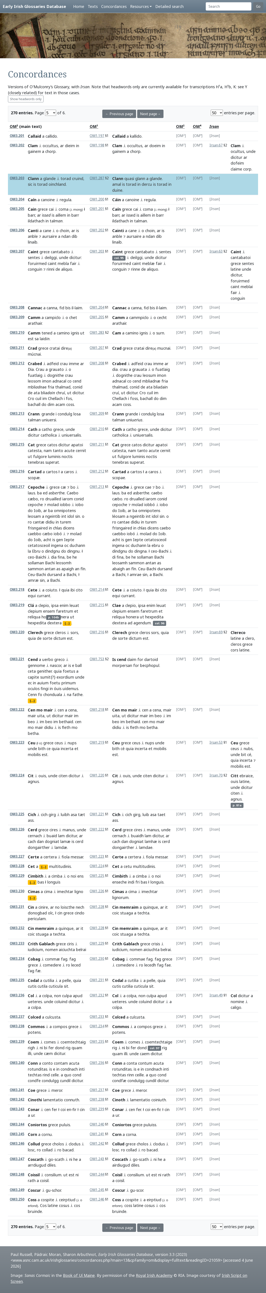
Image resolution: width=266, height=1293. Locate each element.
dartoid (151, 659)
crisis (155, 943)
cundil (65, 1080)
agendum (142, 622)
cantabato (60, 251)
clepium (35, 611)
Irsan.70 (216, 775)
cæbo (33, 498)
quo (67, 1074)
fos (69, 398)
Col (31, 995)
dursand (54, 574)
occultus (50, 145)
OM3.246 (17, 1143)
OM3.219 (17, 605)
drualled (136, 498)
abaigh (118, 568)
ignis (75, 333)
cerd (79, 841)
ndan (65, 236)
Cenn (32, 694)
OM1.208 (97, 363)
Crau (40, 369)
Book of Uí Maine (79, 1275)
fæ (38, 970)
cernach (35, 835)
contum (145, 1063)
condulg (65, 414)
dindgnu (52, 551)
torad (66, 178)
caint (52, 263)
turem (151, 522)
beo (31, 721)
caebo (156, 492)
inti (82, 1069)
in (77, 145)
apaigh (67, 568)
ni (41, 1047)
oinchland (57, 184)
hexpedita (37, 622)
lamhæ (151, 841)
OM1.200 (97, 199)
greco (59, 659)
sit (66, 986)
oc (66, 545)
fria (51, 387)
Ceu (31, 574)
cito (79, 590)
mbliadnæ (151, 381)
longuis (53, 882)
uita (40, 715)
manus (69, 829)
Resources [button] (139, 6)
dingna (140, 551)
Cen (31, 710)
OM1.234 (97, 1026)
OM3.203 (17, 178)
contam (61, 1063)
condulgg (50, 1080)
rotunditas (37, 1069)
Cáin (116, 199)
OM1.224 (97, 866)
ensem (49, 611)
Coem (33, 1042)
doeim (155, 145)
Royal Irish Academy (154, 1275)
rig (68, 1047)
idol (70, 516)
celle (55, 1074)
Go (258, 6)
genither (44, 671)
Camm (34, 317)
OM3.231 (17, 907)
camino (63, 333)
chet (73, 317)
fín (82, 568)
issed (130, 215)
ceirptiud (67, 1199)
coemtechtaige (158, 1042)
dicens (68, 528)
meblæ (148, 263)
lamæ (65, 841)
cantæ (38, 522)
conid (77, 387)
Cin (31, 907)
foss (134, 398)
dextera (54, 622)
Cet (31, 866)
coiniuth (158, 1099)
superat (137, 462)
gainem (119, 151)
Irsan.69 (216, 632)
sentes (34, 257)
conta (132, 1063)
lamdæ (61, 847)
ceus (59, 742)
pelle (66, 980)
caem (145, 1053)
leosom (34, 381)
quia (65, 590)
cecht (162, 317)
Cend (33, 659)
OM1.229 (97, 943)
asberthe (141, 492)
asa (74, 814)
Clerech (35, 632)
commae (137, 959)
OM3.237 (17, 1016)
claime (236, 169)
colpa (47, 995)
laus (31, 492)
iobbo (65, 504)
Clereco (238, 632)
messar (77, 856)
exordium (65, 677)
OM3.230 (17, 891)
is (34, 184)
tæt (81, 814)
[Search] (228, 6)
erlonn (116, 1206)
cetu (128, 866)
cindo (79, 913)
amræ (33, 580)
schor (56, 1190)
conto (47, 1063)
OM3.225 (17, 814)
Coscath (36, 1159)
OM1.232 (97, 995)
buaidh (137, 835)
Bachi (50, 562)
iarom (67, 498)
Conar (34, 1109)
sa (37, 338)
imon (46, 381)
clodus (74, 1144)
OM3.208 (17, 307)
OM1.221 (97, 814)
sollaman (36, 562)
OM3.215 (17, 444)
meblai (247, 286)
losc (31, 1149)
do (44, 404)
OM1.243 (97, 1159)
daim (131, 659)
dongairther (39, 847)
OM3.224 (17, 775)
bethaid (66, 721)
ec (30, 682)
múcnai (34, 354)
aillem (60, 215)
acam (60, 404)
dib (74, 236)
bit (243, 754)
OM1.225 (97, 875)
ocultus (237, 151)
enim (64, 605)
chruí (60, 392)
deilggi (51, 257)
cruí (115, 392)
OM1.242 (97, 1143)
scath (59, 1159)
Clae (116, 605)
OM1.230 (97, 958)
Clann (33, 178)
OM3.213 (17, 413)
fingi (45, 688)
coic (115, 913)
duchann (77, 545)
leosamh (119, 562)
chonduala (52, 694)
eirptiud (154, 1199)
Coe (31, 1090)
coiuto (51, 590)
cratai (54, 348)
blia (48, 392)
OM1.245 (97, 1190)
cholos (58, 1144)
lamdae (145, 847)
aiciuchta (67, 949)
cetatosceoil (39, 545)
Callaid (34, 136)
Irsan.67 (216, 145)
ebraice (246, 775)
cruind (77, 178)
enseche (119, 882)
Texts (93, 6)
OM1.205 (97, 317)
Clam (33, 145)
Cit (31, 775)
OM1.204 (97, 307)
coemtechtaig (73, 1042)
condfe (34, 1080)
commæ (52, 959)
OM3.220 (17, 632)
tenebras (36, 462)
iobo (79, 504)
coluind (60, 1001)
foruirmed (37, 263)
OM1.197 (97, 135)
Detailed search (169, 6)
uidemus (70, 688)
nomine (237, 1001)
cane (47, 230)
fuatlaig (35, 375)
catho (47, 429)
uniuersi (49, 419)
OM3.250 (17, 1199)
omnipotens (65, 510)
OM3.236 (17, 995)
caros (69, 471)
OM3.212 (17, 363)
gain (34, 151)
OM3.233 (17, 943)
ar (62, 145)
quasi (129, 178)
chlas (57, 528)
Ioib (37, 510)
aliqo (66, 269)
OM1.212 (97, 471)
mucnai (163, 348)
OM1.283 (97, 332)
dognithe (55, 375)
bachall (34, 404)
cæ (63, 487)
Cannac (35, 307)
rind (46, 1074)
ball (78, 665)
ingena (57, 545)
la (29, 551)
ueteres (35, 1001)
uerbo (47, 659)
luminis (54, 456)
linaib (32, 242)
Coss (32, 1199)
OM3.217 (17, 486)
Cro (31, 398)
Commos (36, 1026)
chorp (50, 151)
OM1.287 (97, 178)
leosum (149, 375)
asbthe (57, 492)
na (69, 694)
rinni (50, 269)
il (72, 307)
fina (61, 557)
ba (39, 492)
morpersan (122, 665)
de (57, 269)
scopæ (34, 477)
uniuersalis (71, 435)
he (74, 557)
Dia (31, 369)
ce (49, 748)
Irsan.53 (216, 742)
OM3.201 (17, 135)
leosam (34, 516)
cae (148, 487)
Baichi (41, 557)
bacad (68, 1149)
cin (59, 913)
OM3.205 (17, 208)
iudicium (35, 949)
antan (50, 568)
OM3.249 (17, 1190)
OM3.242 (17, 1099)
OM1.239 (97, 1109)
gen (59, 539)
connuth (71, 1099)
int (63, 516)
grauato (56, 369)
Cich (32, 814)
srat (52, 462)
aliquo (152, 269)
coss (70, 404)
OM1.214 (97, 589)
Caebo (72, 492)
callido (51, 136)
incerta (67, 748)
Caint (33, 251)
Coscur (34, 1190)
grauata (139, 369)
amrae (135, 574)
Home (78, 6)
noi (73, 876)
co (69, 381)
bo (72, 487)
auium (43, 682)
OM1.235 (97, 1041)
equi (32, 595)
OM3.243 (17, 1109)
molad (53, 504)
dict (59, 638)
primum (68, 682)
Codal (33, 980)
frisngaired (38, 528)
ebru (156, 545)
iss (46, 215)
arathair (35, 323)
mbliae (37, 387)
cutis (32, 986)
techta (143, 913)
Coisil (117, 1174)
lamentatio (140, 1099)
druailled (53, 498)
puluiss (150, 1124)
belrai (81, 949)
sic (30, 184)
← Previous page (119, 113)
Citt (234, 775)
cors (234, 650)
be (69, 557)
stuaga (126, 913)
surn (160, 333)
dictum (135, 638)
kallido (136, 136)
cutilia (48, 980)
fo (40, 694)
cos (77, 1205)
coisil (44, 1180)
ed (45, 492)
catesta (35, 450)
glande (49, 178)
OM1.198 (97, 145)
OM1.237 (97, 1090)
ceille (139, 1074)
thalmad (62, 387)
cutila (43, 986)
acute (69, 450)
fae (168, 965)
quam (77, 1047)
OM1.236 (97, 1062)
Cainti (118, 230)
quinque (150, 907)
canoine (48, 199)
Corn (32, 1134)
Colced (34, 1017)
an (77, 568)
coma (63, 209)
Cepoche (36, 487)
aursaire (49, 236)
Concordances (114, 6)
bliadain (161, 387)
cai (51, 209)
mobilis (34, 754)
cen (61, 710)
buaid (52, 835)
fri (137, 882)
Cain (32, 209)
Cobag (34, 959)
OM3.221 (17, 659)
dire (150, 348)
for (140, 659)
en (69, 1109)
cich (44, 814)
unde (251, 151)
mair (48, 710)
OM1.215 (97, 605)
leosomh (63, 562)
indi (131, 882)
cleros (60, 632)
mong (162, 209)
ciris (70, 943)
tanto (58, 450)
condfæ (119, 1080)
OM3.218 (17, 589)
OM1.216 (97, 632)
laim (78, 307)
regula (65, 199)
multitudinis (60, 866)
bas (41, 882)
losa (77, 414)
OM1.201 (97, 208)
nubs (248, 748)
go (50, 1159)
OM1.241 (97, 1134)
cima (48, 891)
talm (56, 220)
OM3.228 (17, 866)
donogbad (37, 913)
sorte (47, 638)
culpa (67, 995)
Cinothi (35, 1099)
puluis (64, 1124)
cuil (38, 398)
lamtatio (53, 1099)
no (57, 907)
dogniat (52, 841)
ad (130, 622)
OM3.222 (17, 709)
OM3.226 (17, 829)
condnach (69, 1069)
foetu (55, 682)
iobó (58, 533)
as (58, 568)
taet (161, 814)
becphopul (149, 665)
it (166, 907)
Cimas (34, 891)
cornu (47, 1134)
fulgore (40, 456)
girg (52, 814)
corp (247, 169)
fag (64, 959)
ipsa (55, 605)
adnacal (59, 381)
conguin (35, 269)
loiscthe (68, 907)
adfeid (53, 363)
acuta (74, 1063)
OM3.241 (17, 1090)
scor (139, 1190)
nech (80, 907)
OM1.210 (97, 429)
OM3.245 (17, 1134)
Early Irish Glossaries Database (34, 6)
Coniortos (37, 1124)
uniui (134, 419)
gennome (36, 665)
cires (53, 829)
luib (145, 814)
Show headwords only (26, 99)
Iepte (69, 539)
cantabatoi (241, 257)
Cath (32, 429)
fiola (66, 856)
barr (31, 215)
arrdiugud (37, 1165)
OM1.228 (97, 907)
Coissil (34, 1174)
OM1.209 (97, 413)
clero (249, 638)
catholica (49, 435)
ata (37, 392)
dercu (147, 184)
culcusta (52, 1017)
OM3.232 (17, 928)
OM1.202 (97, 230)
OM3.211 (17, 347)
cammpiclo (139, 317)
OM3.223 (17, 742)
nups (72, 742)
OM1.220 (97, 775)
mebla (63, 263)
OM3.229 (17, 875)
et (76, 611)
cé (123, 748)
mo (39, 710)
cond (76, 1074)
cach (32, 841)
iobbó (149, 504)
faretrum (64, 611)
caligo (236, 1007)
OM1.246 (97, 1199)
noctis (67, 456)
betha (33, 733)
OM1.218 (97, 709)
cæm (48, 1053)
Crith (33, 943)
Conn (33, 1063)
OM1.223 (97, 856)
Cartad (35, 471)
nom (51, 949)
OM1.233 (97, 1016)
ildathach (36, 220)
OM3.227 (17, 856)
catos (52, 444)
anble (33, 236)
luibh (65, 814)
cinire (43, 907)
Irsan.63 (216, 251)
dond (60, 1047)
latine (236, 269)
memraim (44, 928)
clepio (43, 605)
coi (63, 1109)
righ (31, 1047)
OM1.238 (97, 1099)
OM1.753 (97, 659)
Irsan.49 (216, 995)
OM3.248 (17, 1174)
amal (116, 184)
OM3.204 (17, 199)
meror (56, 1090)
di (114, 557)
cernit (81, 450)
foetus (69, 671)
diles (51, 1165)
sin (77, 516)
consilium (53, 1174)
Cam (116, 333)
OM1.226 (97, 891)
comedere (52, 965)
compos (60, 1026)
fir (74, 1109)
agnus (33, 781)
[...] (67, 623)
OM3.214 (17, 429)
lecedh (150, 965)
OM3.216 (17, 471)
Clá (31, 605)
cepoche (35, 504)
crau (64, 363)
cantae (123, 522)
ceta (32, 671)
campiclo (53, 317)
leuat (74, 605)
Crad (32, 348)
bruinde (35, 1211)
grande (48, 414)
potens (34, 1032)
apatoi (77, 444)
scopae (118, 477)
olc (50, 913)
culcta (137, 1017)
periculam (37, 918)
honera (132, 616)
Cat (31, 444)
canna (52, 307)
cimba (56, 876)
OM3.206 (17, 230)
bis (67, 307)
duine (117, 190)
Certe (33, 856)
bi (45, 1047)
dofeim (237, 163)
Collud (34, 1144)
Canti (33, 230)
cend (77, 381)
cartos (51, 471)
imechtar (65, 891)
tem (65, 522)
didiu (50, 522)
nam (48, 450)
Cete (32, 590)
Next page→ (150, 113)
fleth (66, 727)
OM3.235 (17, 980)
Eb (36, 551)
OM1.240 (97, 1124)
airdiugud (121, 1165)
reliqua (34, 616)
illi (29, 1053)
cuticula (56, 986)
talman (140, 220)
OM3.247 (17, 1159)
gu (48, 1190)
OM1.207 (97, 347)
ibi (72, 590)
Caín (32, 199)
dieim (70, 145)
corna (131, 1134)
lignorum (120, 897)
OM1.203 (97, 251)
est (31, 338)
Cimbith (35, 876)
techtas (35, 1074)
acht (47, 539)
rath (32, 1180)
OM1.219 (97, 742)
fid (61, 307)
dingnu (73, 551)
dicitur (236, 157)
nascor (55, 665)
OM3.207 (17, 251)
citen (63, 775)
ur (32, 1115)
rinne (135, 269)
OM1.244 (97, 1174)
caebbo (34, 533)
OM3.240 (17, 1062)
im (44, 398)
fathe (77, 694)
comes (50, 1042)
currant (43, 595)
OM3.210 (17, 332)
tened (47, 333)
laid (44, 338)
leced (76, 965)
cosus (64, 1205)
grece (43, 209)
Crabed (35, 363)
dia (115, 369)
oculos (34, 688)
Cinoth (118, 1099)
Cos (43, 1205)
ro (42, 498)
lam (61, 835)
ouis (42, 775)
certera (50, 856)
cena (72, 710)
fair (73, 263)
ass (31, 820)
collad (47, 1149)
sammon (36, 568)
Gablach (47, 943)
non (57, 995)
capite (33, 677)
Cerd (32, 829)
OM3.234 (17, 958)
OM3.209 (17, 317)
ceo (31, 557)
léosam (118, 516)
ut (82, 333)
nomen (136, 949)
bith (42, 748)
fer (51, 1047)
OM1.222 (97, 829)
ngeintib (52, 516)
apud (77, 995)
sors (74, 632)
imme (74, 363)
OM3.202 (17, 145)
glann (140, 178)
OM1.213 (97, 486)
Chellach (55, 398)
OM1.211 (97, 444)
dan (40, 841)
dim (51, 404)
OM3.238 (17, 1026)
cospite (47, 1199)
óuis (57, 688)
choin (64, 230)
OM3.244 (17, 1124)
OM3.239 (17, 1041)
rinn (130, 1074)
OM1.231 (97, 980)
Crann (34, 414)
